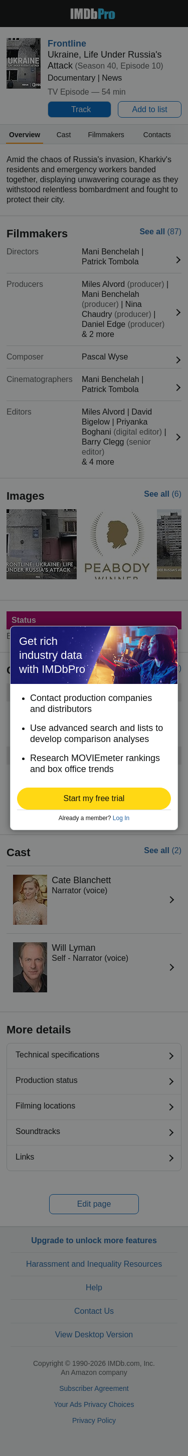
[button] (94, 798)
